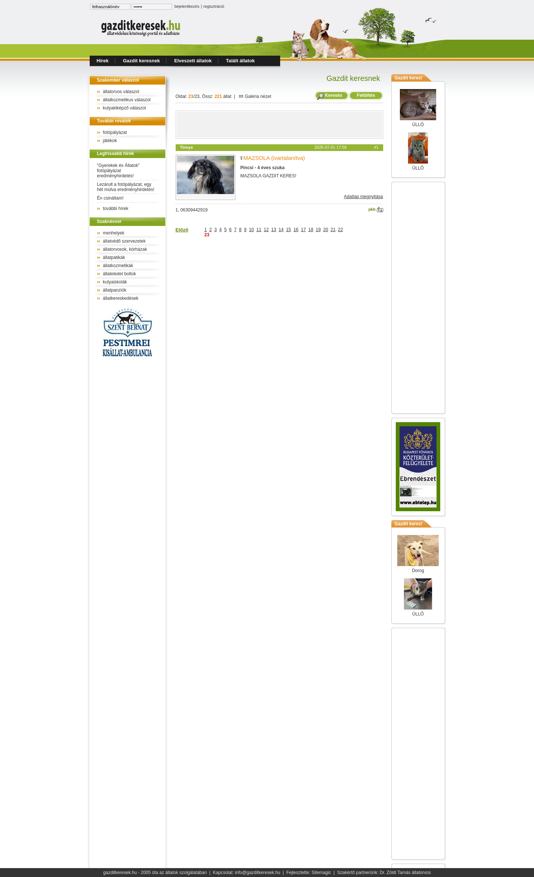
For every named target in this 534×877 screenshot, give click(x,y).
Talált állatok (240, 60)
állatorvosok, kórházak (125, 249)
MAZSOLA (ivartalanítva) (274, 158)
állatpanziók (114, 290)
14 (281, 229)
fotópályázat (115, 132)
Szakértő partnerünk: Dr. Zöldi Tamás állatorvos (384, 872)
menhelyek (114, 233)
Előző (182, 230)
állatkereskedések (121, 298)
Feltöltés (365, 95)
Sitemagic (321, 872)
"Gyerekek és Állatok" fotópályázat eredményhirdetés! (118, 170)
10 (251, 229)
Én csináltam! (110, 198)
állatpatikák (114, 257)
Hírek (103, 60)
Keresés (333, 95)
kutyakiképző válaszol (124, 108)
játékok (110, 140)
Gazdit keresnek (141, 60)
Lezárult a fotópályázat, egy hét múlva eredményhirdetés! (126, 187)
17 (303, 229)
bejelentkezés (187, 6)
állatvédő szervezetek (124, 241)
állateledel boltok (119, 273)
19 (318, 229)
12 (266, 229)
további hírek (116, 208)
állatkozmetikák (118, 265)
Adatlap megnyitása (363, 196)
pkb (375, 209)
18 (310, 229)
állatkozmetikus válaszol (127, 99)
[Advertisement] (279, 125)
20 (325, 229)
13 (273, 229)
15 (288, 229)
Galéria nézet (255, 96)
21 (333, 229)
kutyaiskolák (115, 282)
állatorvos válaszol (121, 91)
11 (258, 229)
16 (295, 229)
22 (340, 229)
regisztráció (213, 6)
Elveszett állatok (193, 60)
